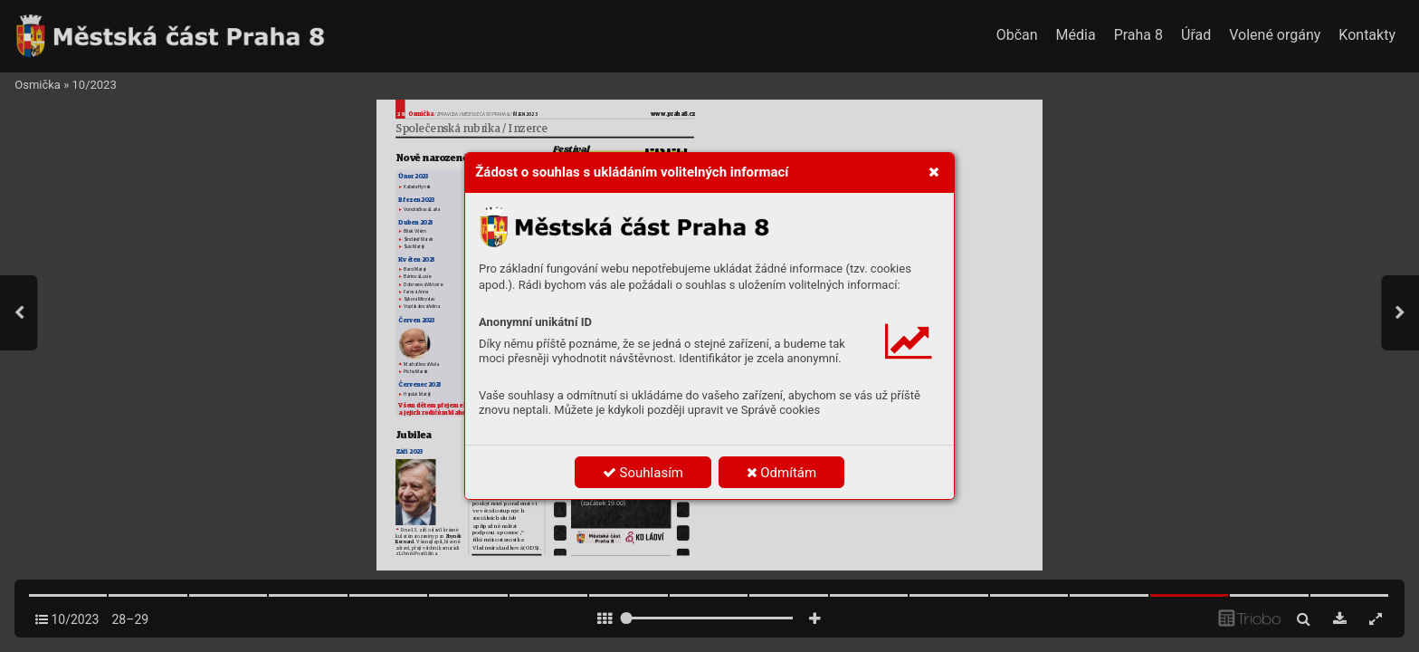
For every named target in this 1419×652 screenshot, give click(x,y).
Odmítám (782, 473)
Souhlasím (643, 473)
